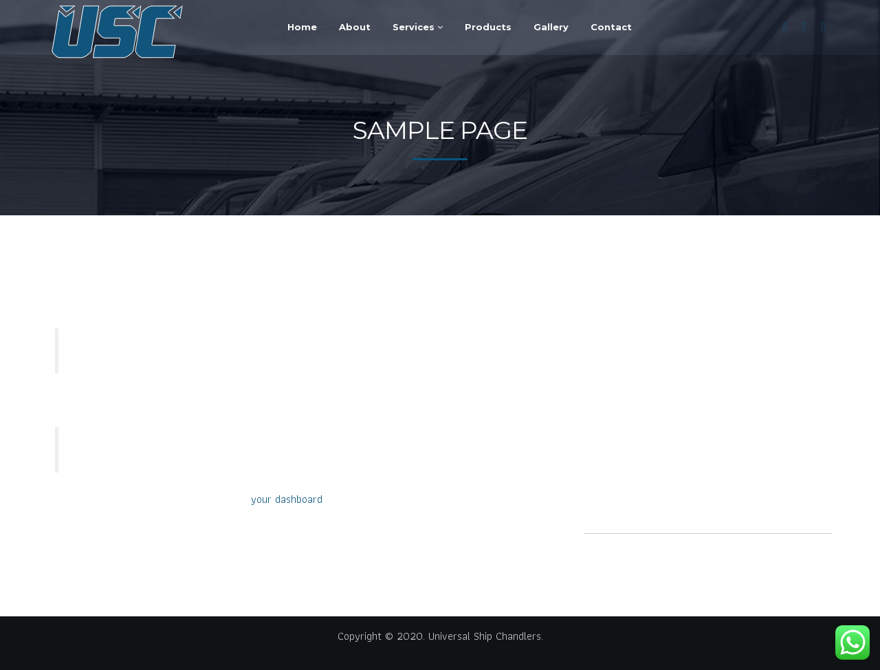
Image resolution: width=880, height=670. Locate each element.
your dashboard (286, 499)
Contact (611, 26)
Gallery (551, 26)
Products (488, 26)
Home (302, 26)
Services (418, 26)
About (355, 26)
